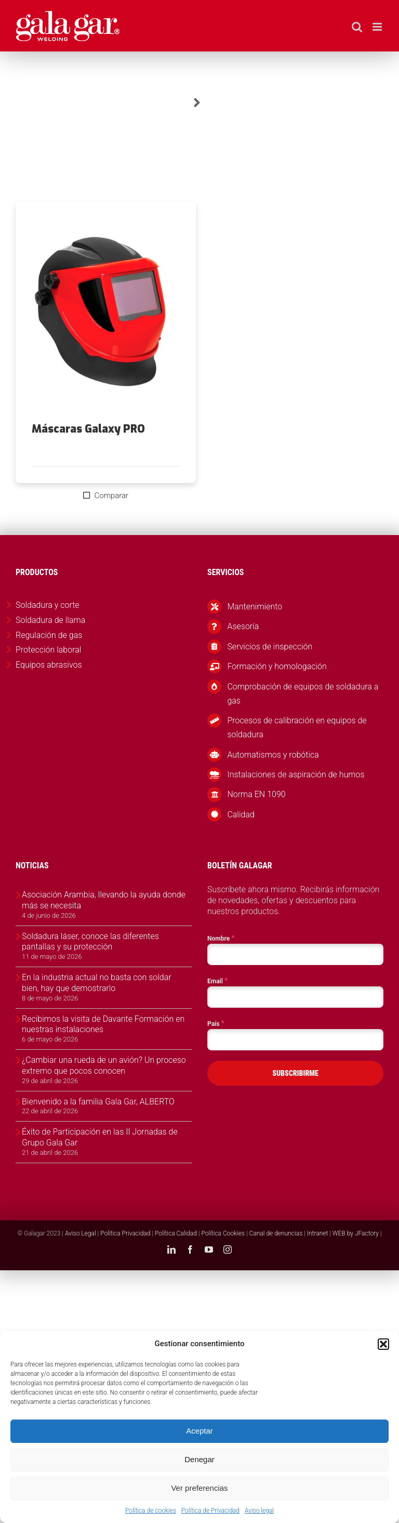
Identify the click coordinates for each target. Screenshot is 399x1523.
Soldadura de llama (50, 620)
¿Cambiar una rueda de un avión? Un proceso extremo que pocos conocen (104, 1065)
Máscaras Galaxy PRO (88, 429)
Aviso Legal (80, 1233)
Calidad (241, 814)
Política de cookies (150, 1510)
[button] (383, 1344)
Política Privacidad (125, 1233)
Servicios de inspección (269, 647)
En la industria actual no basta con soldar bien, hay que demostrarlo (96, 982)
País (215, 1023)
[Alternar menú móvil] (378, 26)
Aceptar (199, 1430)
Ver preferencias (199, 1487)
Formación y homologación (276, 666)
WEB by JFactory (355, 1233)
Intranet (317, 1233)
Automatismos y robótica (273, 755)
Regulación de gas (49, 635)
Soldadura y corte (47, 605)
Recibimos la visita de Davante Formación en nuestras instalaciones (103, 1024)
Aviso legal (259, 1510)
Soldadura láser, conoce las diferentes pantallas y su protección (90, 941)
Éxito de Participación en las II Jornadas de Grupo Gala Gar (100, 1137)
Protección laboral (48, 650)
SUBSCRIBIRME (295, 1073)
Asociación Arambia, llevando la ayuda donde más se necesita (103, 900)
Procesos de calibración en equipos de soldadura (296, 727)
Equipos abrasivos (49, 665)
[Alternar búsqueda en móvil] (357, 26)
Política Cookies (223, 1233)
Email (217, 981)
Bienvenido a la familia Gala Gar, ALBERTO (98, 1102)
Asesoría (243, 626)
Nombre (221, 938)
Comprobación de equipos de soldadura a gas (302, 694)
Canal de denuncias (276, 1233)
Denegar (199, 1459)
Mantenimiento (254, 606)
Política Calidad (176, 1233)
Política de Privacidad (210, 1510)
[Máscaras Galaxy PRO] (105, 312)
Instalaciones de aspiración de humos (295, 774)
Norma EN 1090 (256, 794)
